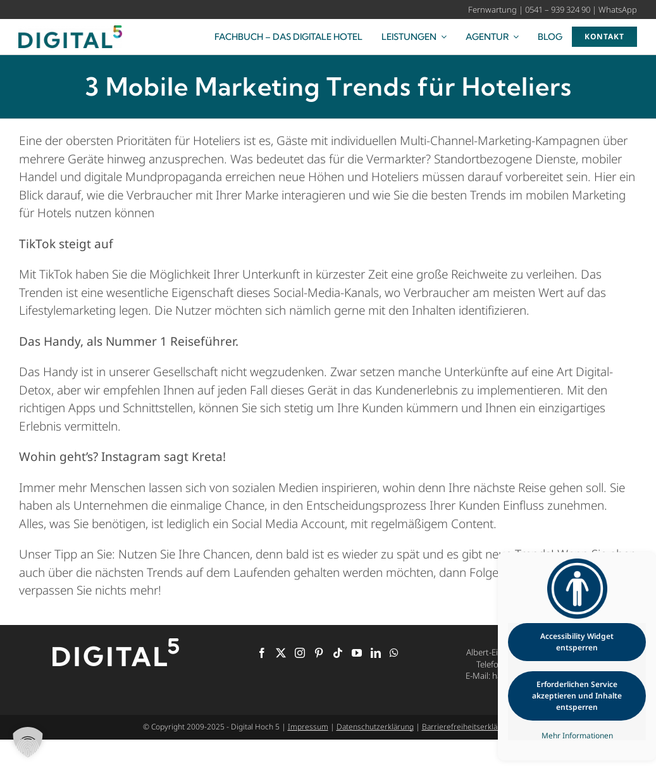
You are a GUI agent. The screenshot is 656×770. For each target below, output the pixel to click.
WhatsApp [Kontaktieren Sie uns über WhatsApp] (617, 9)
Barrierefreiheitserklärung (468, 726)
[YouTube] (357, 653)
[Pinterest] (319, 653)
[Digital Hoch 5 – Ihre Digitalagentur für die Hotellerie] (70, 31)
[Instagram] (300, 653)
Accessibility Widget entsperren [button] (577, 642)
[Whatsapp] (394, 653)
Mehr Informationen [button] (577, 735)
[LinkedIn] (376, 653)
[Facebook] (262, 653)
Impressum (308, 726)
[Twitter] (281, 653)
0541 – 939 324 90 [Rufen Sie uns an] (557, 9)
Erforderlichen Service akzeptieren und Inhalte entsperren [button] (577, 695)
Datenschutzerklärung (375, 726)
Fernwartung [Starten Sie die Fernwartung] (492, 9)
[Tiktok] (338, 653)
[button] (28, 742)
